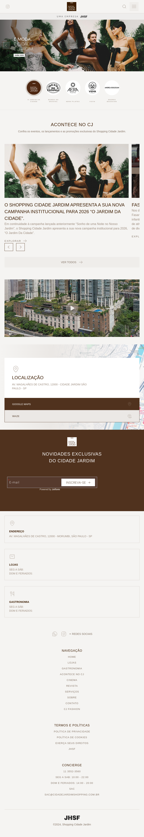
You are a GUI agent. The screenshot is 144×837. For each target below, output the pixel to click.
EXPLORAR (16, 241)
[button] (72, 308)
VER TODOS (72, 262)
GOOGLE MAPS (72, 404)
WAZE (72, 416)
